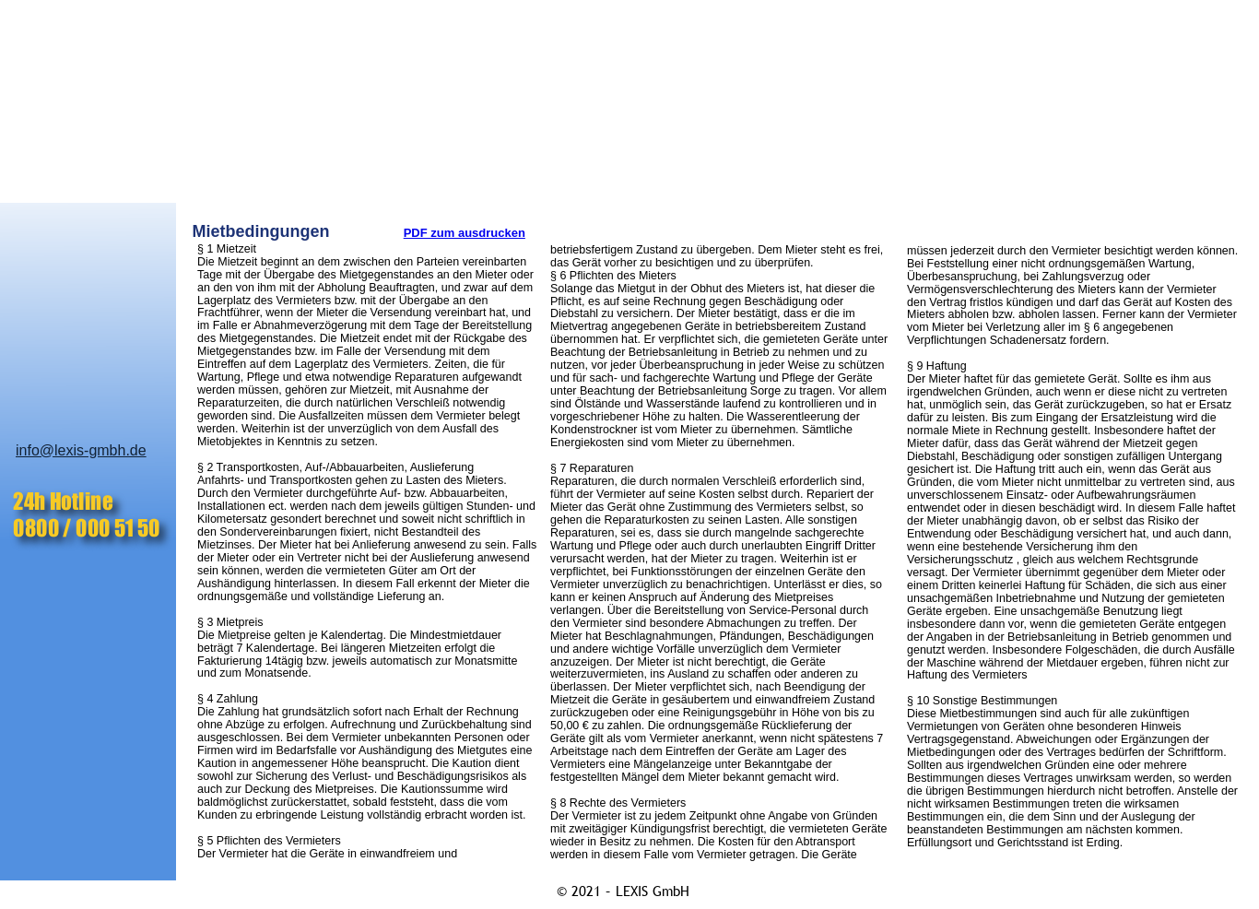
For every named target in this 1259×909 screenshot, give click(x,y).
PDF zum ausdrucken (464, 233)
